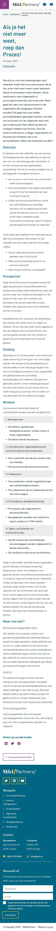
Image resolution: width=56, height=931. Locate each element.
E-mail (8, 896)
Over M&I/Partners (16, 795)
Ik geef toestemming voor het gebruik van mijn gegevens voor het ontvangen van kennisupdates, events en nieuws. (29, 905)
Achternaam (10, 888)
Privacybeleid (13, 808)
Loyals (50, 927)
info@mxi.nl (37, 856)
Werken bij (11, 826)
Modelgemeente (14, 822)
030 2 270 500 (14, 856)
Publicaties (9, 66)
